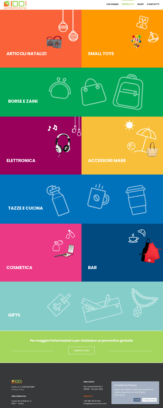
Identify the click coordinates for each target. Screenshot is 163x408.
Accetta (136, 400)
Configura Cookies (149, 400)
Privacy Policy (17, 389)
